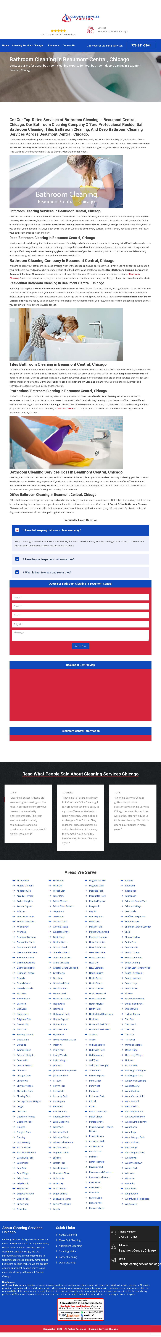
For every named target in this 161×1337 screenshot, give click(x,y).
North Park (94, 1008)
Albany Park (23, 880)
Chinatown (22, 1080)
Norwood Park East (99, 1024)
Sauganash (130, 895)
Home (5, 45)
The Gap (129, 1019)
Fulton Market (60, 900)
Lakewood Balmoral (63, 1142)
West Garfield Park (135, 1116)
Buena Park (23, 1039)
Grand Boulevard (62, 957)
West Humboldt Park (136, 1121)
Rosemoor (130, 890)
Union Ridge (131, 1049)
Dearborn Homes (26, 1116)
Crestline (21, 1111)
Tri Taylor (130, 1039)
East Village (23, 1173)
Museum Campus (98, 936)
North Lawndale (97, 998)
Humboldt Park (61, 1029)
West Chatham (132, 1090)
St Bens (129, 993)
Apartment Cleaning (70, 1245)
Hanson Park (59, 993)
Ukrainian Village (133, 1044)
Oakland (93, 1034)
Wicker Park (131, 1167)
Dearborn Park (24, 1121)
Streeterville (131, 1008)
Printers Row (96, 1146)
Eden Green (23, 1178)
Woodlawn (130, 1188)
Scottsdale (130, 911)
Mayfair (93, 911)
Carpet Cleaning (68, 1257)
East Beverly (23, 1142)
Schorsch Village (133, 906)
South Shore (131, 988)
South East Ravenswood (137, 967)
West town (131, 1157)
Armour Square (24, 906)
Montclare (94, 921)
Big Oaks (21, 993)
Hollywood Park (61, 1013)
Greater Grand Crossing (65, 967)
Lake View (58, 1126)
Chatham (21, 1070)
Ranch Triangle (96, 1161)
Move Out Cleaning (70, 1240)
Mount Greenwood (99, 931)
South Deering (132, 962)
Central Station (24, 1065)
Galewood (58, 916)
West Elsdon (131, 1106)
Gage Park (58, 911)
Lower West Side (62, 1203)
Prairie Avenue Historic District (101, 1128)
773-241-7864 (140, 45)
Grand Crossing (61, 962)
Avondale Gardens (26, 936)
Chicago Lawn (24, 1075)
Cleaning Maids (67, 1251)
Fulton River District (63, 906)
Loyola (56, 1208)
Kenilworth (58, 1090)
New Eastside (96, 967)
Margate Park (96, 890)
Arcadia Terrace (25, 895)
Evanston (22, 1208)
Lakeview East (60, 1131)
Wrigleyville (131, 1203)
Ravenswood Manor (99, 1177)
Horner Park (59, 1024)
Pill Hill (92, 1101)
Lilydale (57, 1157)
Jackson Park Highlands (65, 1070)
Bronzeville (22, 1024)
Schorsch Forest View (136, 900)
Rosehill (129, 880)
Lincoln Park (59, 1162)
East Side (22, 1167)
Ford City (57, 885)
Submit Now (80, 646)
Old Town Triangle (98, 1065)
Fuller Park (58, 895)
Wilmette (130, 1178)
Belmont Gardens (26, 962)
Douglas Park (24, 1131)
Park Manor (95, 1080)
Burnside (21, 1044)
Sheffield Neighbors (135, 916)
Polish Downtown (98, 1111)
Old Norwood (96, 1054)
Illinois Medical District (64, 1039)
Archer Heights (25, 900)
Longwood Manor (62, 1198)
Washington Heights (135, 1070)
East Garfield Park (26, 1152)
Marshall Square (97, 900)
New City (93, 962)
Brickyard (22, 1008)
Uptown (129, 1060)
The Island (130, 1024)
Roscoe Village (96, 1207)
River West (95, 1187)
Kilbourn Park (60, 1111)
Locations (54, 45)
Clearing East (24, 1096)
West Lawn (131, 1126)
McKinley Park (96, 916)
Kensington (59, 1101)
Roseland (130, 885)
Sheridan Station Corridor (138, 926)
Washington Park (134, 1075)
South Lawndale (133, 977)
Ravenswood (96, 1166)
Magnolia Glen (96, 885)
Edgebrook (22, 1183)
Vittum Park (131, 1065)
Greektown (59, 972)
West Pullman (132, 1142)
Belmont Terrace (26, 972)
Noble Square (96, 972)
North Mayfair (96, 1003)
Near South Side (97, 947)
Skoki (127, 931)
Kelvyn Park (59, 1085)
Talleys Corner (132, 1013)
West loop (130, 1131)
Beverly (21, 977)
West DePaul (132, 1101)
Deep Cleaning (67, 1262)
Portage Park (96, 1121)
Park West (94, 1085)
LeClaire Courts (61, 1147)
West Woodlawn (133, 1162)
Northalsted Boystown (101, 1013)
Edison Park (23, 1198)
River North (95, 1182)
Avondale (21, 931)
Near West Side (97, 952)
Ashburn (21, 911)
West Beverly (132, 1085)
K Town (57, 1080)
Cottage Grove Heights (29, 1101)
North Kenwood (97, 993)
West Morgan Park (135, 1137)
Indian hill (57, 1044)
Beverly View (24, 983)
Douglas (21, 1126)
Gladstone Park (61, 931)
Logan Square (60, 1193)
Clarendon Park (25, 1090)
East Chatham (24, 1147)
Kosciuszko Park (61, 1116)
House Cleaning (68, 1234)
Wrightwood (131, 1193)
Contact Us (69, 45)
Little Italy (58, 1183)
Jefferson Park (60, 1075)
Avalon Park (23, 926)
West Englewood (134, 1111)
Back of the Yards (26, 942)
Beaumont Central (26, 947)
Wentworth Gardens (135, 1080)
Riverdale (94, 1192)
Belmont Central (25, 957)
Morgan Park (95, 926)
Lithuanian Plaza (61, 1173)
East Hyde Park (25, 1157)
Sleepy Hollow (132, 936)
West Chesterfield (134, 1096)
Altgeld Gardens (25, 885)
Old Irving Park (97, 1049)
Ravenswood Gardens (100, 1171)
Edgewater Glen (25, 1193)
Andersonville (24, 890)
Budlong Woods (25, 1034)
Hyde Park (58, 1034)
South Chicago (132, 952)
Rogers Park (95, 1202)
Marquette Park (97, 895)
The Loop (130, 1029)
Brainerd (21, 1003)
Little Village (59, 1188)
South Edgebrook (134, 972)
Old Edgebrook (97, 1044)
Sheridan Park (132, 921)
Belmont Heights (26, 967)
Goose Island (60, 947)
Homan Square (60, 1019)
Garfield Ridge (60, 926)
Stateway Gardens (134, 998)
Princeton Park (96, 1141)
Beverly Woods (25, 988)
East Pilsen (22, 1162)
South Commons (133, 957)
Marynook (94, 906)
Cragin (20, 1106)
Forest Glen (59, 890)
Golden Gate (59, 942)
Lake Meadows (61, 1121)
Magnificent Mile (97, 880)
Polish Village (96, 1116)
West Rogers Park (134, 1152)
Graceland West (61, 952)
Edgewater (23, 1188)
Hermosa (58, 1008)
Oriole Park (95, 1070)
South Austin (131, 947)
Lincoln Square (60, 1167)
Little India (58, 1178)
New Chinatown (97, 957)
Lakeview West (61, 1137)
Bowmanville (23, 998)
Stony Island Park (134, 1003)
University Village (134, 1054)
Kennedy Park (60, 1096)
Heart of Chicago (62, 998)
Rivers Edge (95, 1197)
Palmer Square (96, 1075)
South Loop (131, 983)
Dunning (21, 1137)
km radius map (80, 694)
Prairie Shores (96, 1136)
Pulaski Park (95, 1151)
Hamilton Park (60, 988)
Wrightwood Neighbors (137, 1198)
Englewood (23, 1203)
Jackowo (57, 1065)
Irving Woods (60, 1054)
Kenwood (58, 1106)
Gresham (58, 977)
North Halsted (96, 988)
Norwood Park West (99, 1029)
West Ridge (131, 1147)
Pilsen (92, 1106)
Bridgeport (22, 1013)
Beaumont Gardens (27, 952)
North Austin (95, 977)
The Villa (129, 1034)
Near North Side (97, 942)
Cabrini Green (24, 1049)
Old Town (94, 1060)
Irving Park (58, 1049)
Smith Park (130, 942)
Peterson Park (96, 1096)
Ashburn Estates (25, 916)
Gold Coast (58, 936)
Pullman (93, 1156)
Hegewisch (59, 1003)
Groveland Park (61, 983)
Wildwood (130, 1173)
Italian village (59, 1060)
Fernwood (58, 880)
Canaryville (22, 1060)
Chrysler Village (25, 1085)
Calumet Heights (25, 1054)
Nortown (93, 1019)
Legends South (61, 1152)
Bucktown (22, 1029)
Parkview (94, 1090)
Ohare (92, 1039)
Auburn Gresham (25, 921)
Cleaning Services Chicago (27, 45)
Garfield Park (60, 921)
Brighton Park (24, 1019)
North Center (96, 983)
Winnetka (130, 1183)
